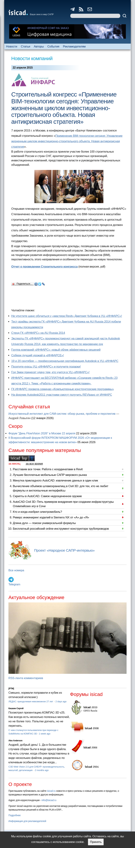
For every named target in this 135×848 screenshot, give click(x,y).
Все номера (16, 570)
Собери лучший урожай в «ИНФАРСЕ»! (37, 355)
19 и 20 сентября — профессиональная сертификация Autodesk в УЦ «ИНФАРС (64, 361)
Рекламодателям (74, 46)
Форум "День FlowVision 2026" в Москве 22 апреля (41, 433)
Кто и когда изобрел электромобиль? (37, 511)
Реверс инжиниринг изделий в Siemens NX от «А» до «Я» (51, 517)
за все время (34, 463)
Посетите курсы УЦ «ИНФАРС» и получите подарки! (46, 366)
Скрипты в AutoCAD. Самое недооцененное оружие (47, 496)
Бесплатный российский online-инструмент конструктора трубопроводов (61, 528)
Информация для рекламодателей (27, 821)
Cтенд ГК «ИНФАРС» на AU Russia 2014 (38, 333)
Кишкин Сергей (16, 708)
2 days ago (61, 701)
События (53, 46)
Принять (96, 842)
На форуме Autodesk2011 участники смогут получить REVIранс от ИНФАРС (61, 394)
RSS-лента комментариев (25, 678)
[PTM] (11, 688)
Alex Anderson (15, 740)
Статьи (25, 46)
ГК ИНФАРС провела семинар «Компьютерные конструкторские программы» (62, 389)
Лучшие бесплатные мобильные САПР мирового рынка (50, 475)
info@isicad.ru (49, 800)
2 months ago (42, 770)
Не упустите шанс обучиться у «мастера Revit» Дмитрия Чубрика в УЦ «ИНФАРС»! (66, 316)
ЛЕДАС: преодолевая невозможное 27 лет (31, 701)
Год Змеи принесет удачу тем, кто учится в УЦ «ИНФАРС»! (50, 372)
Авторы (39, 46)
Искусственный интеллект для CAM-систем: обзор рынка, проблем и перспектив (61, 413)
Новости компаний (32, 58)
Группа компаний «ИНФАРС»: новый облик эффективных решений (56, 349)
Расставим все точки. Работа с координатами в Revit (48, 469)
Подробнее (14, 815)
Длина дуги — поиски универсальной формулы (44, 523)
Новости (11, 46)
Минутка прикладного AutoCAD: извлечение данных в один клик (55, 480)
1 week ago (44, 733)
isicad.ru (51, 790)
